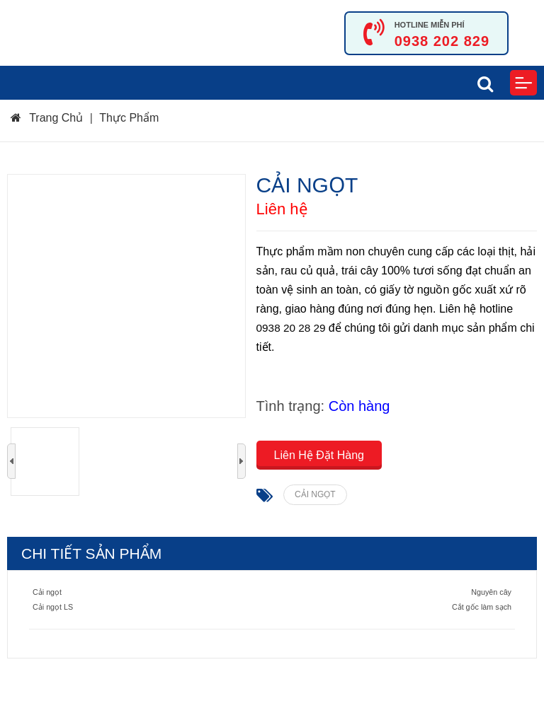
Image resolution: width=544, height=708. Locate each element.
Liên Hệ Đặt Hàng (319, 455)
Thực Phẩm (129, 118)
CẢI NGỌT (315, 494)
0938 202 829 (442, 41)
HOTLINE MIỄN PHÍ (430, 25)
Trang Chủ (47, 118)
